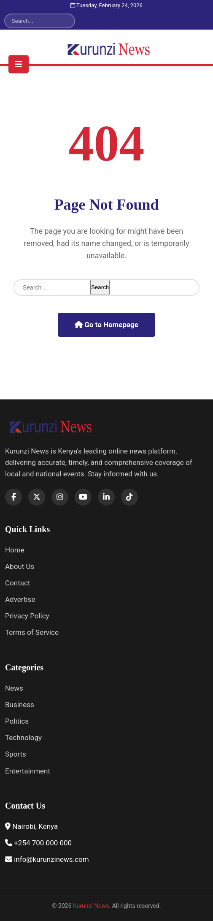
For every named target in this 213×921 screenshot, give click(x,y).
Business (19, 704)
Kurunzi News (91, 905)
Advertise (20, 599)
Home (14, 550)
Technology (23, 737)
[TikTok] (129, 497)
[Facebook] (13, 497)
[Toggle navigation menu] (18, 64)
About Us (19, 566)
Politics (17, 721)
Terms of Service (32, 632)
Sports (15, 754)
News (14, 688)
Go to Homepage (106, 324)
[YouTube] (83, 497)
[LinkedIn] (106, 497)
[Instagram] (59, 497)
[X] (36, 497)
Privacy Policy (27, 616)
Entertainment (27, 771)
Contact (17, 583)
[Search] (34, 20)
